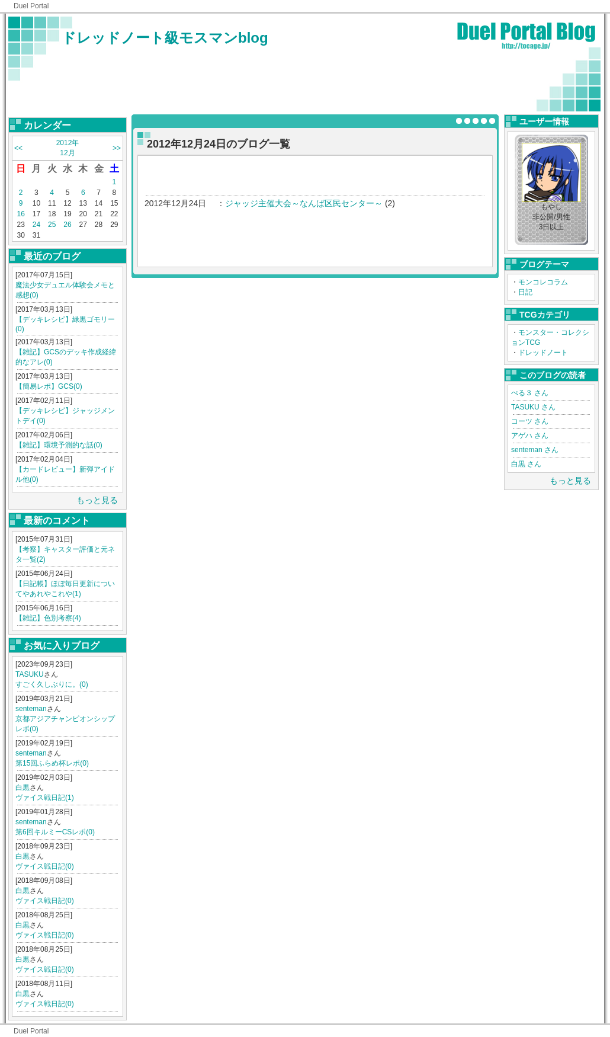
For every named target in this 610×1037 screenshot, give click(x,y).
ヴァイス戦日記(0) (44, 866)
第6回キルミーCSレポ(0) (55, 832)
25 (52, 224)
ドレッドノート (543, 352)
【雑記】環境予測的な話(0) (58, 445)
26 (67, 224)
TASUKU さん (533, 407)
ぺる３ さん (529, 393)
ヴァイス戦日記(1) (44, 797)
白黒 (22, 787)
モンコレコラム (543, 282)
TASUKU (29, 674)
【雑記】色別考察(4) (48, 618)
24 (36, 224)
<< (18, 148)
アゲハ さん (529, 435)
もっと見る (97, 500)
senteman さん (534, 450)
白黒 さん (526, 464)
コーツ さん (529, 421)
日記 (525, 292)
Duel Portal (31, 6)
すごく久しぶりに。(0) (51, 684)
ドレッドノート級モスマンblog (165, 38)
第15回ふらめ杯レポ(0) (52, 763)
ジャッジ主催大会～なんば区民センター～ (304, 203)
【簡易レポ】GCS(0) (48, 386)
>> (117, 148)
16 (20, 214)
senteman (31, 709)
